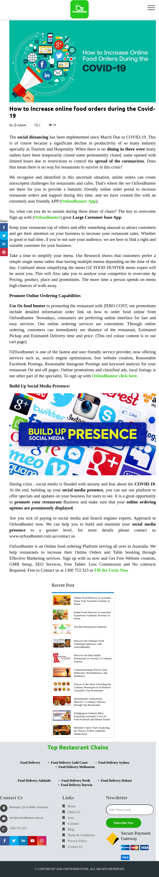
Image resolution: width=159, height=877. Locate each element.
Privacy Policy (74, 841)
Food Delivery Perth (75, 780)
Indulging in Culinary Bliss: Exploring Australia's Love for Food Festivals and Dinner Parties (92, 716)
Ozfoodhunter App (78, 201)
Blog (68, 829)
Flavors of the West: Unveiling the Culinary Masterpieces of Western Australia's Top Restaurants (92, 687)
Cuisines (70, 823)
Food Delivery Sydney (113, 762)
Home (69, 806)
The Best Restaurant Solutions (90, 626)
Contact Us (72, 846)
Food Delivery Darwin (76, 785)
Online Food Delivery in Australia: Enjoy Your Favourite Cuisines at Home (92, 601)
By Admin (17, 125)
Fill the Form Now (111, 570)
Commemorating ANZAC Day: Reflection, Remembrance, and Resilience (91, 672)
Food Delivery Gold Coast (69, 762)
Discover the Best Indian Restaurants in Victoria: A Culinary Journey (93, 658)
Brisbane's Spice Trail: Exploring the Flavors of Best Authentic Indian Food (92, 730)
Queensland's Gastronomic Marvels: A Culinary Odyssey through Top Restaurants (90, 701)
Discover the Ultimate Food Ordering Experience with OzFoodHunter (89, 644)
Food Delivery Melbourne (76, 767)
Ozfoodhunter (47, 217)
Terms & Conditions (78, 835)
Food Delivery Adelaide (34, 780)
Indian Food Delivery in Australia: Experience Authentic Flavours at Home (92, 615)
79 (52, 125)
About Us (71, 812)
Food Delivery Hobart (116, 780)
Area (68, 818)
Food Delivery (30, 762)
